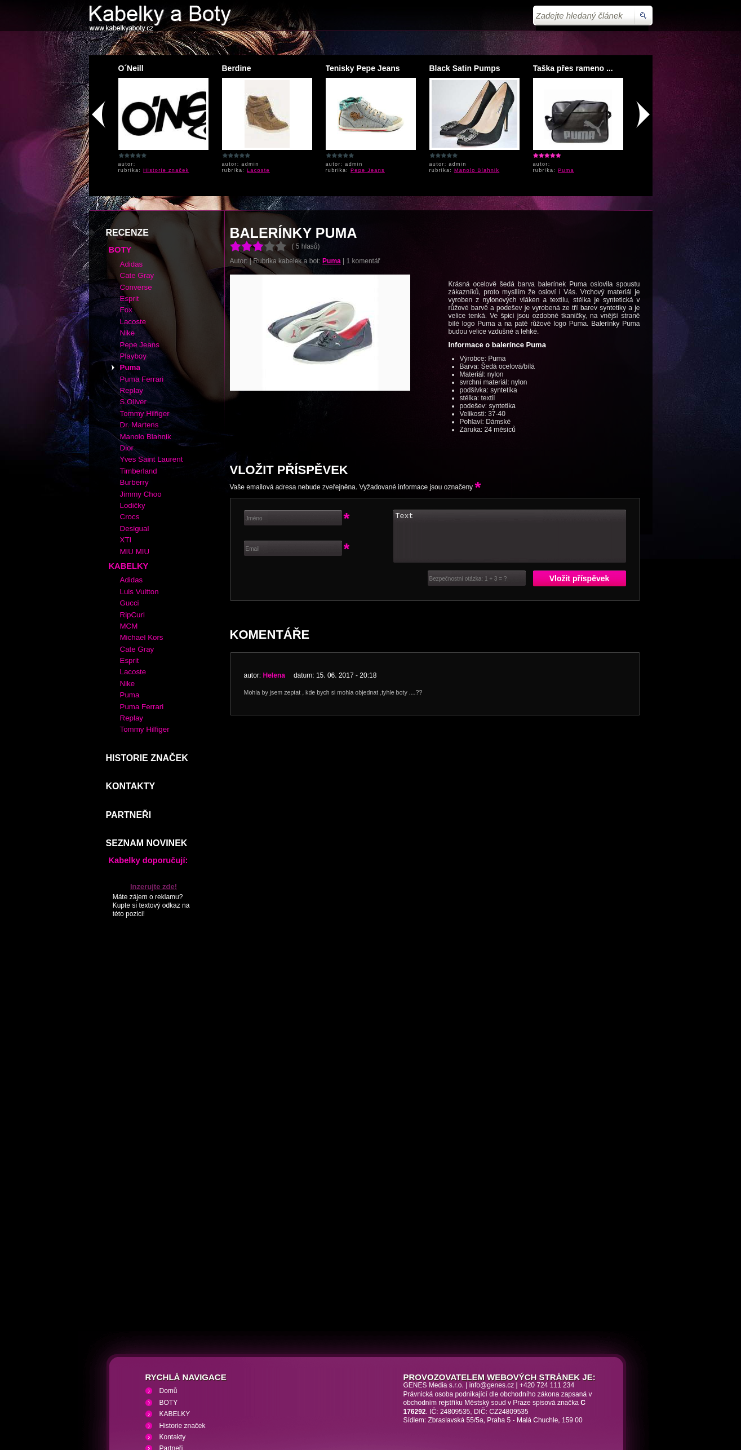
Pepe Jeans (367, 170)
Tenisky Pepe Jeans (363, 68)
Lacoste (258, 170)
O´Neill (131, 68)
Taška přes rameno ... (573, 68)
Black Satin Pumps (464, 68)
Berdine (236, 68)
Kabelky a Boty (189, 1383)
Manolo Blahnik (476, 170)
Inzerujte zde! (153, 805)
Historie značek (166, 170)
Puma (566, 170)
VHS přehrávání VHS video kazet (284, 1383)
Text (509, 454)
